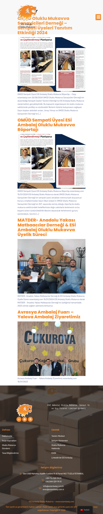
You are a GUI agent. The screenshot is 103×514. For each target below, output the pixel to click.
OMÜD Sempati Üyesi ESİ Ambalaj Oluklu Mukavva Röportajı (46, 125)
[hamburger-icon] (98, 17)
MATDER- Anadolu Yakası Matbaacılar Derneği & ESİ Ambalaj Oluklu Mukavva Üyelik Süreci (47, 227)
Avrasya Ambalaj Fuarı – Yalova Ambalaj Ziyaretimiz (49, 314)
